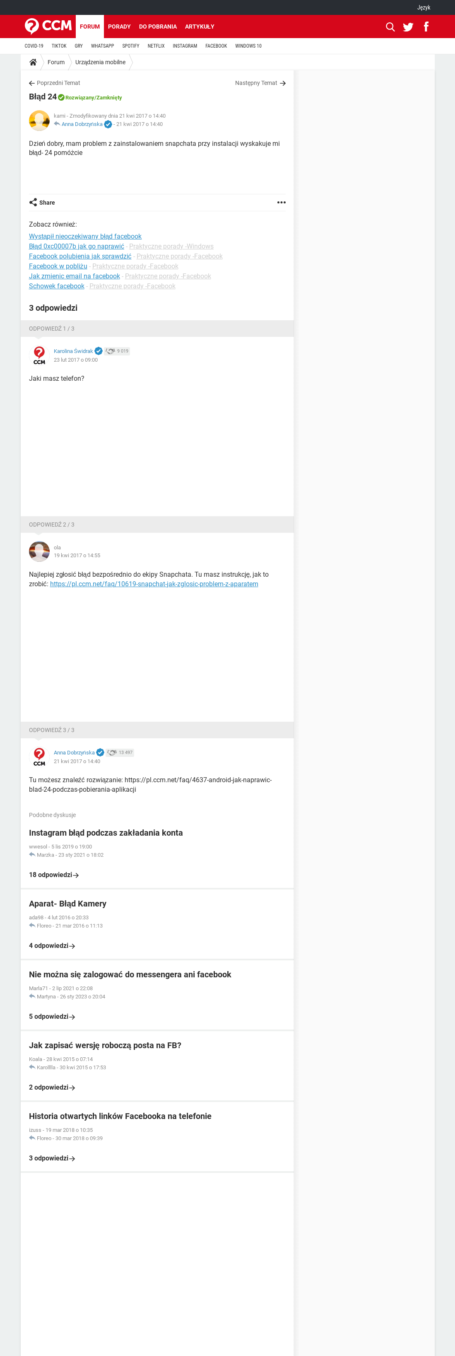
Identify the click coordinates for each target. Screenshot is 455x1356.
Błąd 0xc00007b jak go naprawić (76, 246)
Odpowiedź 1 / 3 (52, 328)
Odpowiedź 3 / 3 (52, 730)
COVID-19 (34, 46)
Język (424, 7)
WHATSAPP (102, 46)
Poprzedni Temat (58, 83)
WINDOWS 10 (248, 46)
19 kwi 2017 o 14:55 (77, 555)
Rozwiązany (79, 97)
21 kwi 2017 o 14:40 (139, 124)
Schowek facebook (56, 286)
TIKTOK (59, 46)
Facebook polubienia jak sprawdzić (80, 256)
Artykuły (200, 26)
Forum (90, 26)
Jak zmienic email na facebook (74, 276)
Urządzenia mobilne (100, 62)
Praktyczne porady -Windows (171, 246)
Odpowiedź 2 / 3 (52, 524)
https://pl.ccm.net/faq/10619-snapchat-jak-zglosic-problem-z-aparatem (154, 584)
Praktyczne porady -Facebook (180, 256)
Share (47, 202)
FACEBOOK (216, 46)
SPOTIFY (130, 46)
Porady (119, 26)
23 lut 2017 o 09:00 (76, 360)
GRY (78, 46)
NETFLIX (156, 46)
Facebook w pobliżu (58, 266)
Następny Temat (256, 83)
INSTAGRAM (185, 46)
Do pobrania (158, 26)
